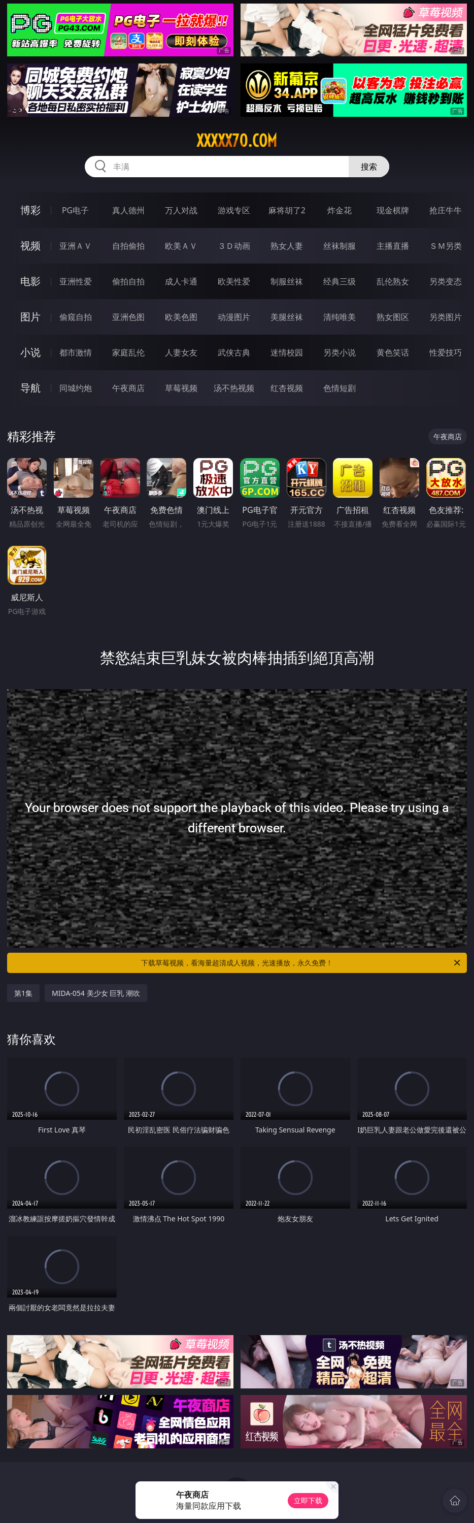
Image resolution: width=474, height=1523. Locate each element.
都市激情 (75, 352)
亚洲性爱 (75, 281)
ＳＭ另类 (445, 245)
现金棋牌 (393, 210)
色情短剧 (339, 388)
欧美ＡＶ (181, 245)
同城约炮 (75, 388)
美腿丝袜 (286, 316)
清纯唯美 (339, 316)
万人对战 (181, 210)
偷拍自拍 (128, 281)
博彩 (30, 210)
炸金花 (339, 210)
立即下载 (308, 1500)
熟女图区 (393, 316)
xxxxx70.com (236, 141)
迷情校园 (286, 352)
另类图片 (445, 316)
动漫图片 (234, 316)
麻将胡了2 (287, 210)
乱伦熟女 (393, 281)
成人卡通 (181, 281)
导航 (30, 388)
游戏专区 (234, 210)
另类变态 (445, 281)
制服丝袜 (286, 281)
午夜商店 (128, 388)
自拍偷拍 (128, 245)
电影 (30, 281)
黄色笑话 (393, 352)
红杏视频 (286, 388)
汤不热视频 (234, 388)
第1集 (23, 993)
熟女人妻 (286, 245)
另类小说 (339, 352)
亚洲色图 (128, 316)
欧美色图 (181, 316)
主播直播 (393, 245)
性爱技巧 (445, 352)
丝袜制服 (339, 245)
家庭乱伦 (128, 352)
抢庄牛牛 (445, 210)
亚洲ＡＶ (75, 245)
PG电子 (75, 210)
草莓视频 (181, 388)
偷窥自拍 (75, 316)
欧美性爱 (234, 281)
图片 (30, 316)
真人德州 (128, 210)
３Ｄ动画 (234, 245)
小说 (30, 352)
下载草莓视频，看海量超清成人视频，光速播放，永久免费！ (301, 963)
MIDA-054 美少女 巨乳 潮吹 (96, 993)
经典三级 (339, 281)
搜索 (369, 166)
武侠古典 (234, 352)
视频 (30, 245)
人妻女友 (181, 352)
